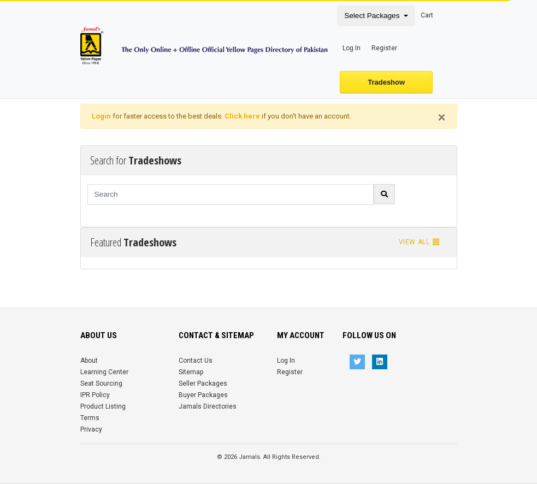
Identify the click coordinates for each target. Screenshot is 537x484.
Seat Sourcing (101, 383)
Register (384, 48)
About (89, 360)
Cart (427, 15)
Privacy (91, 429)
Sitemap (191, 372)
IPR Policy (95, 395)
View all (420, 242)
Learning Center (104, 372)
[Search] (230, 194)
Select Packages (373, 15)
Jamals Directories (208, 406)
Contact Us (196, 360)
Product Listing (103, 406)
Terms (89, 418)
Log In (352, 48)
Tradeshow (386, 82)
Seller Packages (203, 383)
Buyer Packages (203, 395)
